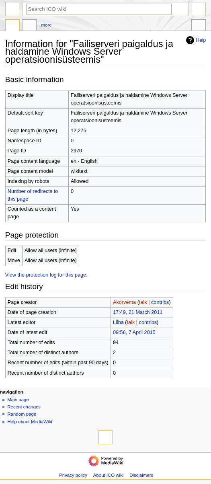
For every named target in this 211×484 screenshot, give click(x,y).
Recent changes (24, 406)
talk (143, 302)
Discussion (29, 26)
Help (195, 40)
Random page (21, 414)
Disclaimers (141, 475)
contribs (160, 302)
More (46, 25)
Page (12, 26)
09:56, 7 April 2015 (134, 332)
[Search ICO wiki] (99, 9)
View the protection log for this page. (46, 275)
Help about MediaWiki (29, 421)
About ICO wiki (108, 475)
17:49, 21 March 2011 (137, 312)
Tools (198, 26)
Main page (18, 399)
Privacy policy (73, 475)
